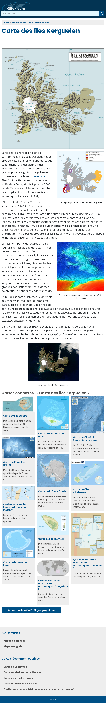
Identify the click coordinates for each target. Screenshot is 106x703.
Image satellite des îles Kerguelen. (53, 385)
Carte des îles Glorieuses (81, 491)
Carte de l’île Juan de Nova (51, 435)
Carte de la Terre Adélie (52, 491)
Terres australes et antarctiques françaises (30, 22)
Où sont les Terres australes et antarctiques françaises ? (53, 585)
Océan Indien (39, 176)
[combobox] (50, 13)
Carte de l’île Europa (15, 415)
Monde (6, 22)
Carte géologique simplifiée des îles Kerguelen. (81, 202)
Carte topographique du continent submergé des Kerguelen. (81, 296)
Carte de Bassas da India (15, 564)
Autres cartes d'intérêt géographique (31, 610)
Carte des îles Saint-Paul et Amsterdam (85, 438)
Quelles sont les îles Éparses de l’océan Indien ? (15, 507)
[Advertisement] (49, 42)
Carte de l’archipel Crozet (14, 464)
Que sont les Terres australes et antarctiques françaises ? (88, 564)
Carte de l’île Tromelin (51, 538)
